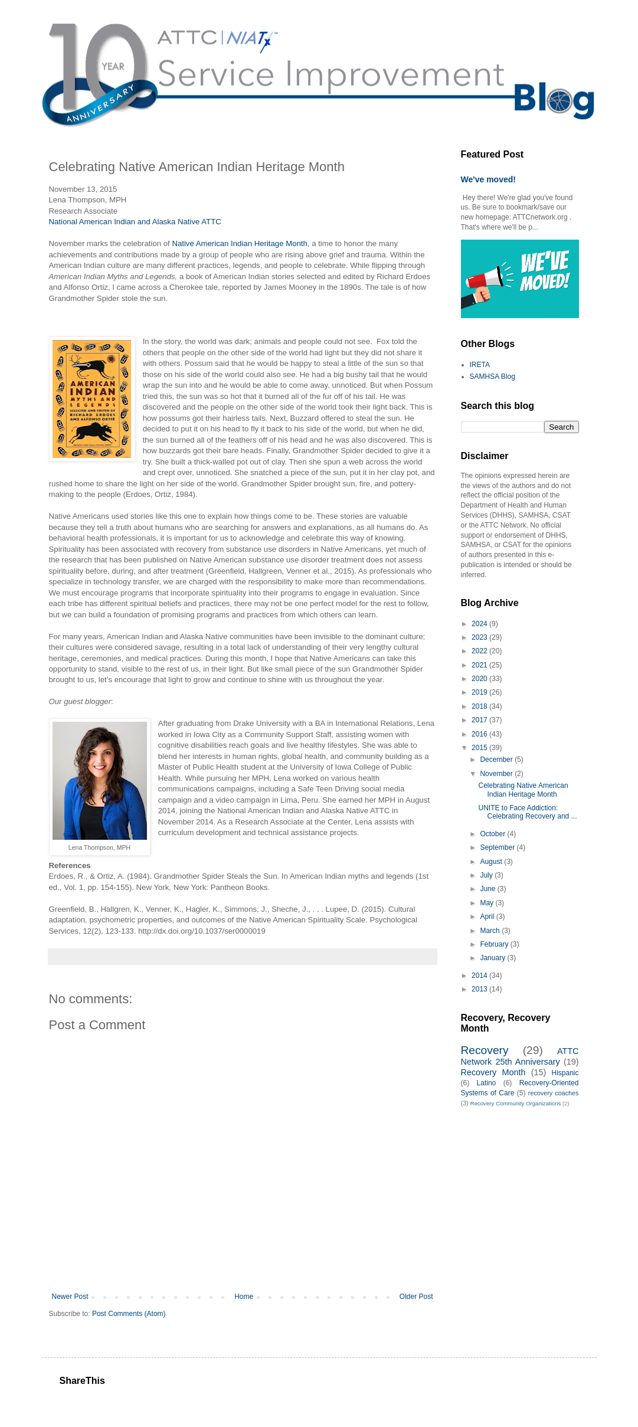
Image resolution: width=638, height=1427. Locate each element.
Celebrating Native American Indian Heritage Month (523, 789)
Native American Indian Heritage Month (239, 243)
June (488, 889)
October (493, 834)
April (488, 916)
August (492, 861)
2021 (480, 665)
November (497, 774)
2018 (480, 706)
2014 (480, 975)
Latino (486, 1083)
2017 (480, 720)
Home (243, 1296)
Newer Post (70, 1296)
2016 (480, 734)
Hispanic (564, 1073)
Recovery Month (493, 1072)
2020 (480, 679)
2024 (480, 624)
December (497, 759)
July (487, 875)
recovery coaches (553, 1093)
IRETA (480, 365)
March (491, 931)
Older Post (416, 1296)
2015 (480, 748)
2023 (480, 637)
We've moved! (488, 179)
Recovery (485, 1050)
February (495, 944)
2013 (480, 989)
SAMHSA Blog (492, 376)
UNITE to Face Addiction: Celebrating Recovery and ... (527, 812)
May (487, 903)
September (498, 847)
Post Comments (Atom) (129, 1314)
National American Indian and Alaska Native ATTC (135, 221)
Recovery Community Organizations (515, 1103)
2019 (480, 692)
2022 (480, 651)
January (493, 958)
